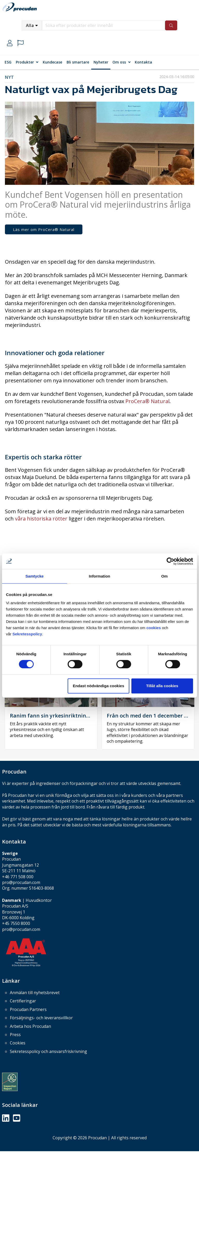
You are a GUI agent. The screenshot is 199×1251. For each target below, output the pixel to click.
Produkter (25, 62)
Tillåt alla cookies (162, 686)
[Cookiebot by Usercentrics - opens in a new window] (170, 561)
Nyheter (101, 62)
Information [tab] (99, 576)
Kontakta (143, 62)
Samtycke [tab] (34, 576)
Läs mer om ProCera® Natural (43, 229)
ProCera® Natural (147, 401)
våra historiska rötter (41, 518)
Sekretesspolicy (27, 634)
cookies (154, 628)
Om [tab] (164, 576)
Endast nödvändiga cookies (98, 686)
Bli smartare (78, 62)
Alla (30, 25)
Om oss (119, 62)
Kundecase (52, 62)
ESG (8, 62)
